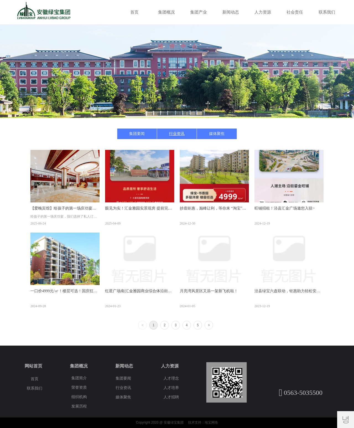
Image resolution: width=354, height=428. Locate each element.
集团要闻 (137, 134)
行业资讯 (176, 134)
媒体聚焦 (217, 134)
